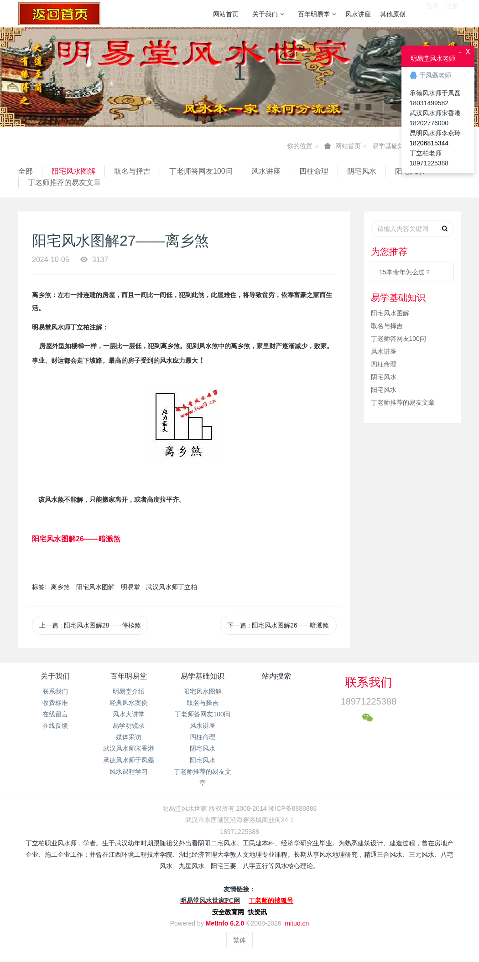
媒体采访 (128, 737)
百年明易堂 (317, 14)
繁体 (239, 940)
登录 (432, 13)
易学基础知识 (391, 145)
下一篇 (278, 625)
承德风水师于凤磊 (128, 760)
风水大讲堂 (129, 714)
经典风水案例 (128, 702)
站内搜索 (276, 676)
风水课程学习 (128, 771)
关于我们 (268, 14)
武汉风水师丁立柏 (171, 587)
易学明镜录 (129, 725)
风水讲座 (358, 14)
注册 (452, 13)
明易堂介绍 (129, 691)
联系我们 (55, 691)
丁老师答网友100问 (201, 171)
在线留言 (55, 714)
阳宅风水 (383, 389)
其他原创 (393, 14)
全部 (25, 171)
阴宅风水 (361, 171)
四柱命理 (313, 171)
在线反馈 (55, 725)
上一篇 (90, 625)
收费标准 (55, 702)
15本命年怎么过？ (405, 272)
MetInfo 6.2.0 (225, 923)
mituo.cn (297, 923)
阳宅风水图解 (73, 171)
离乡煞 (60, 587)
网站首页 (226, 14)
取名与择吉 (132, 171)
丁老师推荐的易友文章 (64, 182)
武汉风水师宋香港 (128, 748)
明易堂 (130, 587)
